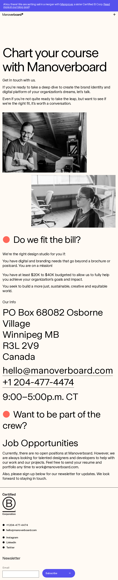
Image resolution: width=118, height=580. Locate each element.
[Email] (20, 574)
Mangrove (66, 4)
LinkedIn (11, 542)
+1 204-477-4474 (38, 382)
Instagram (12, 537)
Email (5, 567)
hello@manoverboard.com (57, 370)
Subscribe (51, 573)
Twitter (10, 547)
